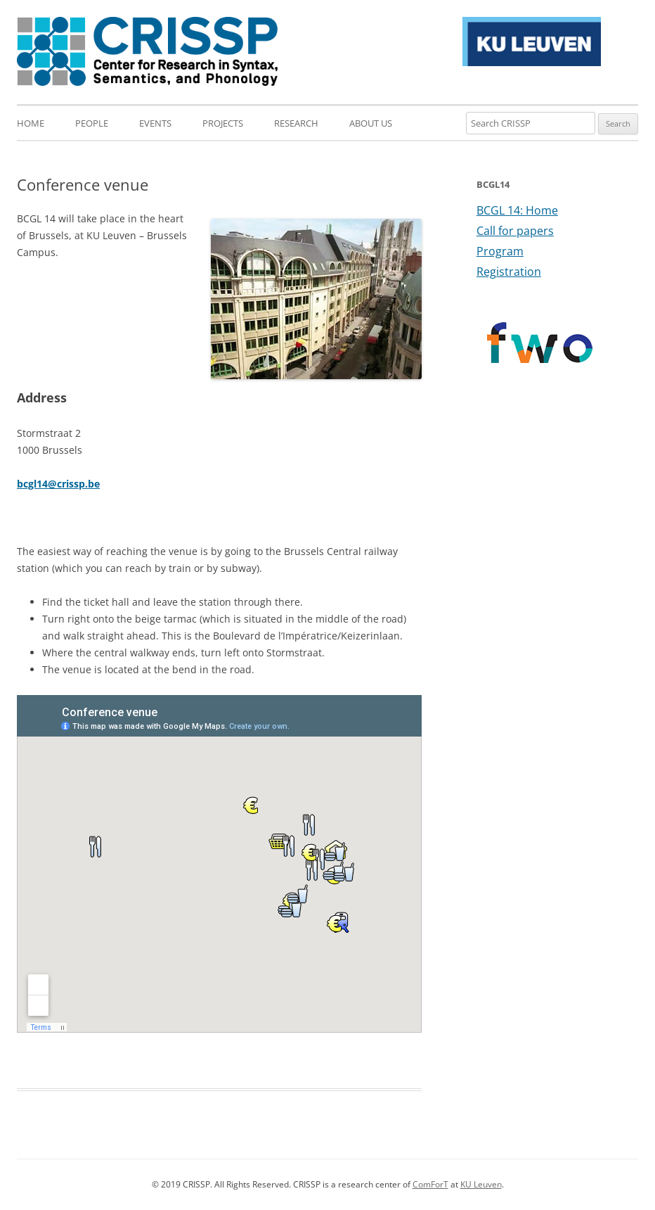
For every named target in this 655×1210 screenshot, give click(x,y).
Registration (508, 271)
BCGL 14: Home (517, 210)
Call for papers (515, 230)
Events (155, 123)
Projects (222, 123)
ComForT (430, 1184)
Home (30, 123)
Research (296, 123)
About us (370, 123)
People (91, 123)
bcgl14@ (37, 483)
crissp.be (78, 483)
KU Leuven (481, 1184)
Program (500, 251)
